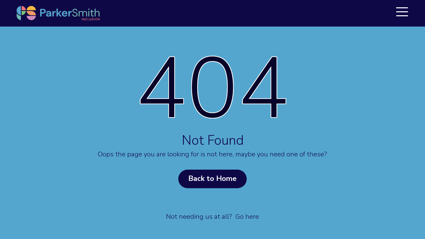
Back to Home (212, 179)
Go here (247, 216)
